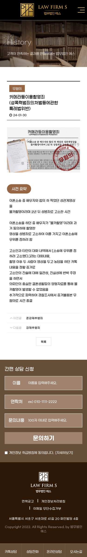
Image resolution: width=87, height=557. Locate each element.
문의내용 (16, 420)
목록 (43, 341)
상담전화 (32, 550)
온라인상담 (54, 550)
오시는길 (76, 550)
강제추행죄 (33, 327)
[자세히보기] (64, 453)
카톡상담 (11, 550)
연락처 (17, 402)
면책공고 (28, 501)
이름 (16, 383)
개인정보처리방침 (53, 501)
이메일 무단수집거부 (47, 508)
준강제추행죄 (34, 318)
